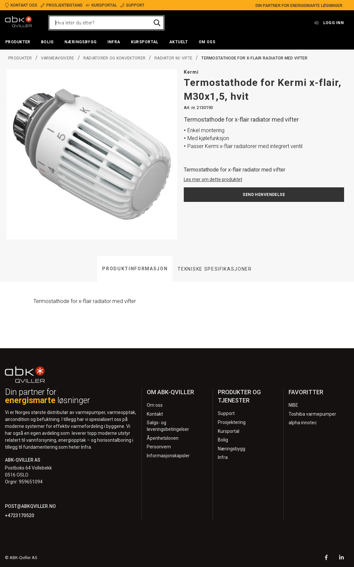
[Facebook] (326, 558)
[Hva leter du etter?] (106, 23)
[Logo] (18, 23)
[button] (18, 42)
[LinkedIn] (341, 558)
